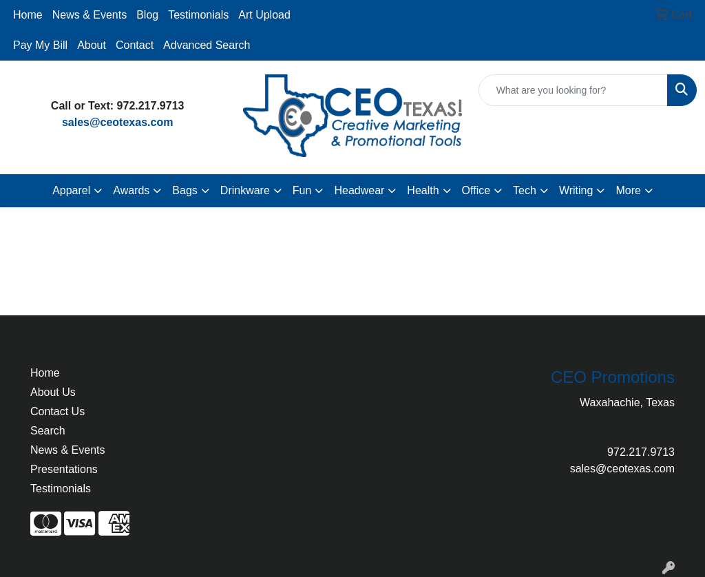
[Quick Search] (573, 90)
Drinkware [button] (245, 190)
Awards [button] (131, 190)
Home (28, 15)
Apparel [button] (71, 190)
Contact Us (57, 411)
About (91, 45)
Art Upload (264, 15)
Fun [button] (302, 190)
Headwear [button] (359, 190)
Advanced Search (206, 45)
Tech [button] (524, 190)
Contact (135, 45)
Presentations (64, 469)
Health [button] (423, 190)
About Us (53, 392)
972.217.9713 (641, 452)
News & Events (89, 15)
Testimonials (198, 15)
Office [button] (476, 190)
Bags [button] (184, 190)
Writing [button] (576, 190)
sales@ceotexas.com (117, 122)
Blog (147, 15)
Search (47, 431)
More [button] (627, 190)
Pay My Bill (40, 45)
